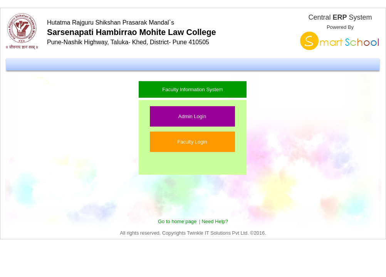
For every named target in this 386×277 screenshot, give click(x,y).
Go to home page (177, 221)
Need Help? (214, 221)
